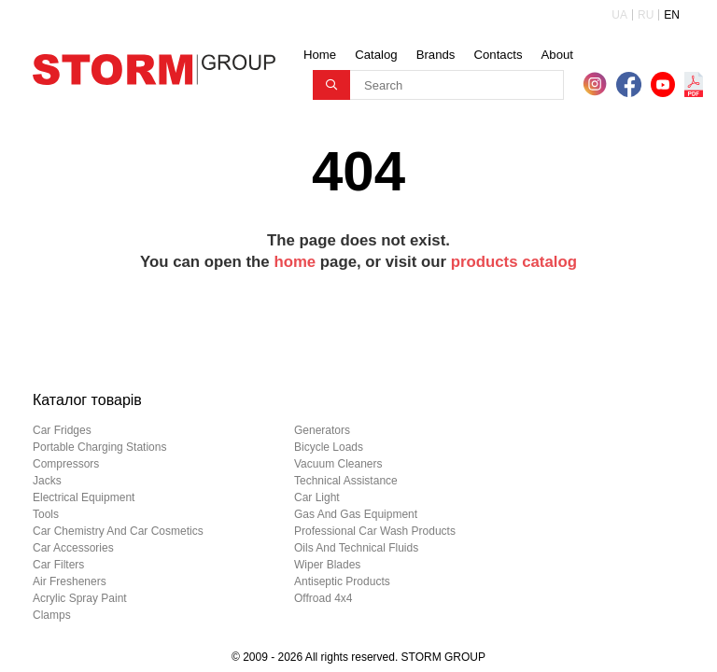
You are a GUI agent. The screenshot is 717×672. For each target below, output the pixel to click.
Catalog (376, 55)
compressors (66, 463)
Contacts (497, 55)
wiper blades (327, 564)
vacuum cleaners (338, 463)
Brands (436, 55)
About (557, 55)
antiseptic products (342, 581)
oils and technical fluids (356, 547)
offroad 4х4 (323, 598)
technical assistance (346, 480)
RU (646, 15)
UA (619, 15)
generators (322, 430)
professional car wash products (375, 531)
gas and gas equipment (355, 514)
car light (317, 497)
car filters (58, 564)
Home (319, 55)
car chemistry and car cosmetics (118, 531)
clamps (52, 615)
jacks (47, 480)
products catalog (514, 262)
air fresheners (69, 581)
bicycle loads (328, 447)
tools (46, 514)
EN (672, 15)
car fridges (62, 430)
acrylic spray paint (80, 598)
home (295, 262)
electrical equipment (83, 497)
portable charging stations (99, 447)
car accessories (73, 547)
